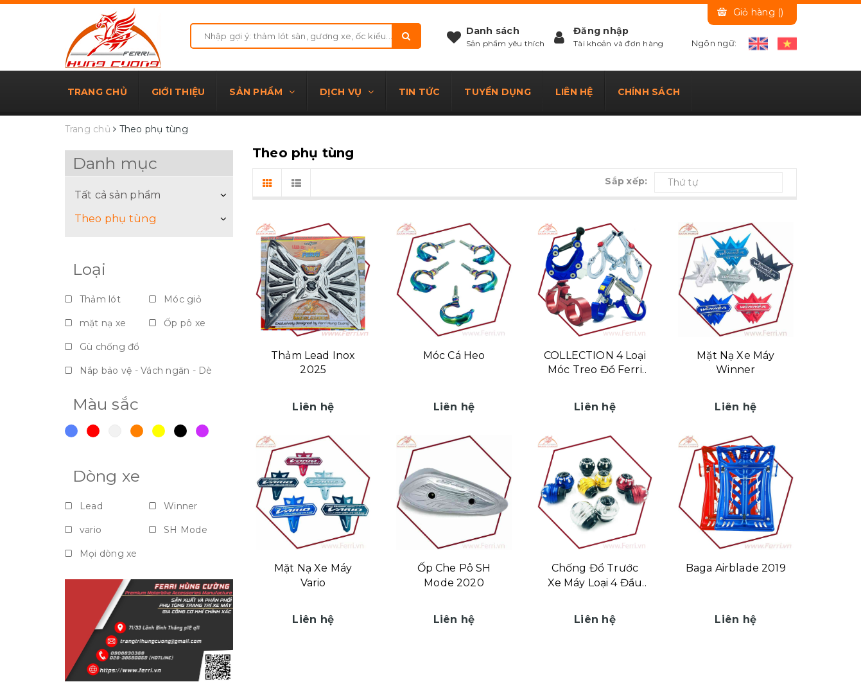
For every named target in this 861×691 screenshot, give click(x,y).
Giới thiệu (178, 92)
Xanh (71, 430)
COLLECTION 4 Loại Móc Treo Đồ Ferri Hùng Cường (595, 363)
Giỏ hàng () (758, 12)
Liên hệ (574, 92)
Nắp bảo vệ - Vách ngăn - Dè (139, 370)
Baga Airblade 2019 (736, 568)
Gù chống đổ (102, 347)
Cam (136, 430)
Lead (84, 506)
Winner (173, 506)
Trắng (115, 430)
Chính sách (649, 92)
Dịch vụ (347, 92)
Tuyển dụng (497, 92)
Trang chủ (97, 92)
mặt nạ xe (95, 323)
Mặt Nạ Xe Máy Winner (735, 362)
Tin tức (419, 92)
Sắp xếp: (626, 181)
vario (83, 530)
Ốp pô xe (177, 323)
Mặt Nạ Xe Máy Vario (313, 575)
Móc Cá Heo (454, 355)
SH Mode (178, 530)
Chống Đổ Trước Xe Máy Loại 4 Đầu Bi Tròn (595, 576)
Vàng (158, 430)
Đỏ (93, 430)
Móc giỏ (175, 299)
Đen (180, 430)
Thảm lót (93, 299)
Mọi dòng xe (101, 553)
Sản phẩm (262, 92)
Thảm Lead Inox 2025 (313, 362)
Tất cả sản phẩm (118, 194)
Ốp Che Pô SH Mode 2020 (454, 575)
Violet (202, 430)
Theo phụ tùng (115, 218)
